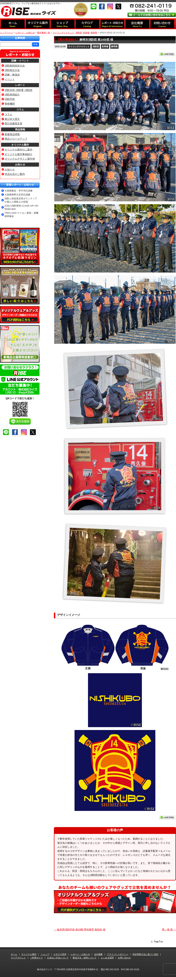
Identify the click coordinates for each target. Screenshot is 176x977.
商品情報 (20, 129)
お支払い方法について (58, 958)
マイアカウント (18, 958)
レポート (20, 85)
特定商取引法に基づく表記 (145, 954)
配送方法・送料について (84, 958)
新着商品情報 (12, 134)
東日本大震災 (12, 119)
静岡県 (114, 46)
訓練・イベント (20, 60)
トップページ (6, 32)
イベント (10, 79)
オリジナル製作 (20, 144)
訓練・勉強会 (12, 74)
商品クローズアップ (16, 138)
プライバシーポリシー (117, 954)
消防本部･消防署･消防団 (18, 90)
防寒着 (105, 46)
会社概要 (98, 954)
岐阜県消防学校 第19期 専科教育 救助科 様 (79, 929)
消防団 (95, 46)
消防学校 (10, 99)
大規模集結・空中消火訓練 (18, 190)
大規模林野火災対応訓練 (17, 194)
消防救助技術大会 (15, 65)
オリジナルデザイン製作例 (20, 158)
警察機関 (10, 103)
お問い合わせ (124, 958)
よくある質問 (107, 958)
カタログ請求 (59, 954)
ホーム (14, 954)
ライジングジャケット (79, 46)
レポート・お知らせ (25, 32)
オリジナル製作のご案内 (18, 149)
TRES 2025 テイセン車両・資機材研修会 (21, 215)
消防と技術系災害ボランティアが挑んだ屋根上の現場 (20, 200)
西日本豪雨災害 (13, 123)
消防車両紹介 (12, 94)
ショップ (45, 954)
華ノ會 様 (169, 929)
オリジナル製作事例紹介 (18, 154)
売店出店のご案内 (15, 174)
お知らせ (20, 164)
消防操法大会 (12, 70)
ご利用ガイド (36, 958)
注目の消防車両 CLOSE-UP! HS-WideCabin (21, 207)
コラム (20, 109)
